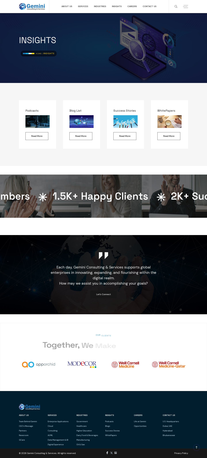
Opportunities (140, 426)
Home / (40, 53)
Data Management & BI (58, 440)
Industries (100, 6)
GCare (22, 440)
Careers (132, 6)
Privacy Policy (181, 453)
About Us (67, 6)
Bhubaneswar (169, 435)
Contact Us (150, 6)
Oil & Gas (80, 444)
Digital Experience (56, 444)
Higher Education (84, 430)
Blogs (107, 426)
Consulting (52, 430)
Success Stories (112, 430)
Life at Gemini (140, 421)
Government (82, 421)
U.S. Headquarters (171, 421)
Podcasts (109, 421)
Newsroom (23, 435)
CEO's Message (26, 426)
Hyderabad (167, 430)
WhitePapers (111, 435)
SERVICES (83, 6)
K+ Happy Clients (102, 196)
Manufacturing (83, 440)
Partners (23, 430)
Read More (36, 136)
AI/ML (50, 435)
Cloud (50, 426)
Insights (117, 6)
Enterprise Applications (58, 421)
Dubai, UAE (167, 426)
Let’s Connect (103, 294)
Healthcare (81, 426)
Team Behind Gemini (28, 421)
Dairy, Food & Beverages (87, 435)
